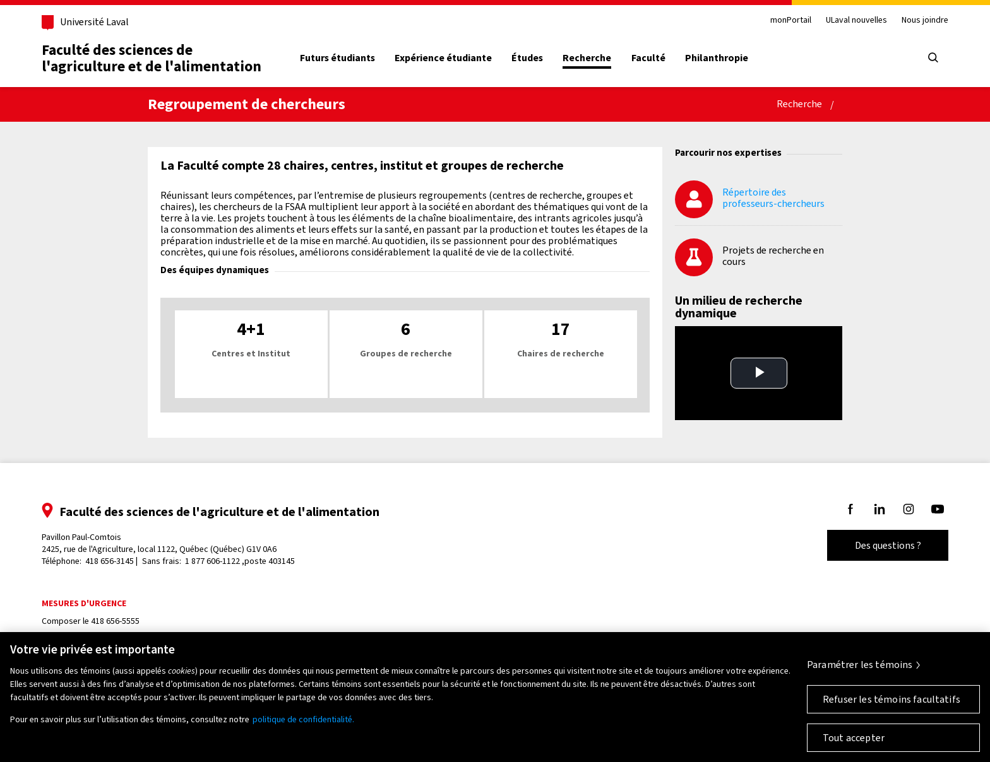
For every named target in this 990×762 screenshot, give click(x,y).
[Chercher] (933, 58)
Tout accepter (854, 737)
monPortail (790, 20)
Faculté (648, 58)
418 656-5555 (115, 621)
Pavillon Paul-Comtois (159, 543)
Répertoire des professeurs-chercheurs (773, 197)
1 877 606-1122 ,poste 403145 (240, 561)
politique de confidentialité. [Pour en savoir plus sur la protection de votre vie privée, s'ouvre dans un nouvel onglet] (303, 719)
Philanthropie (716, 58)
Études (527, 58)
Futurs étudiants (337, 58)
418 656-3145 (109, 561)
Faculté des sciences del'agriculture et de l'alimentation (151, 58)
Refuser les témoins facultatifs (891, 699)
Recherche (587, 58)
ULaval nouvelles (856, 20)
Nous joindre (925, 20)
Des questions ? (888, 545)
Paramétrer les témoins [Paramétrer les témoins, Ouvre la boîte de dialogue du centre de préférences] (860, 664)
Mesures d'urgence (84, 603)
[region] (495, 697)
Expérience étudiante (443, 58)
